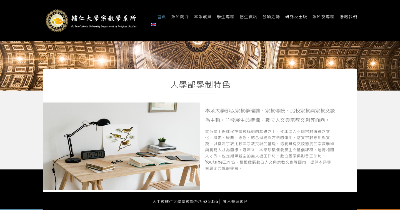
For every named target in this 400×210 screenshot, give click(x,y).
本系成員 (203, 17)
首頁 (161, 17)
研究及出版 (296, 17)
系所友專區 (323, 17)
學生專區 (225, 17)
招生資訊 (248, 17)
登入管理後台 (235, 201)
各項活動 (271, 17)
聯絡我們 (348, 17)
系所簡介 (180, 17)
